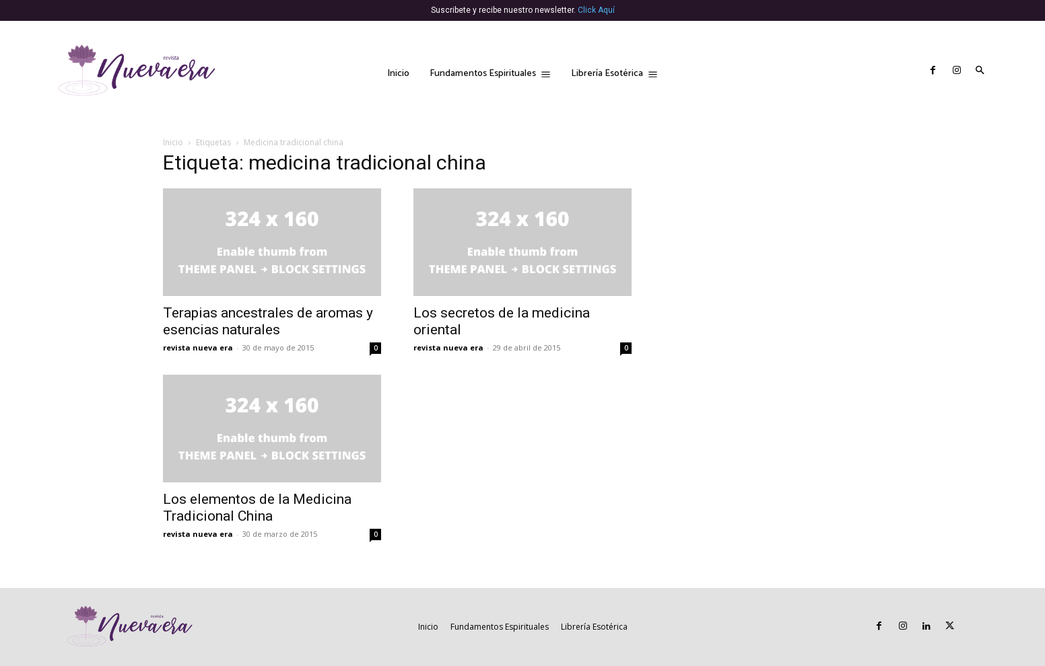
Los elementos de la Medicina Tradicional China (257, 507)
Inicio (173, 142)
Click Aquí (596, 10)
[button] (979, 71)
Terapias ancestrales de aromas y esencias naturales (268, 321)
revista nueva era (198, 347)
